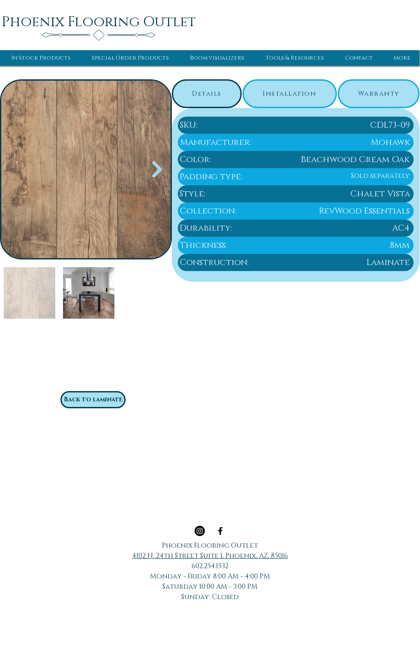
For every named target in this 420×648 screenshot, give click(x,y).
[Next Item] (157, 169)
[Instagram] (200, 531)
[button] (41, 58)
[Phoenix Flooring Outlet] (99, 22)
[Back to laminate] (93, 399)
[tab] (207, 93)
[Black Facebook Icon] (220, 531)
